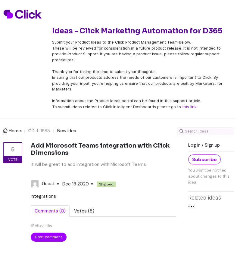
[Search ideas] (205, 131)
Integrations (43, 196)
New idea (66, 131)
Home (12, 131)
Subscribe (204, 159)
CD (31, 131)
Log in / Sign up (204, 145)
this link (189, 106)
